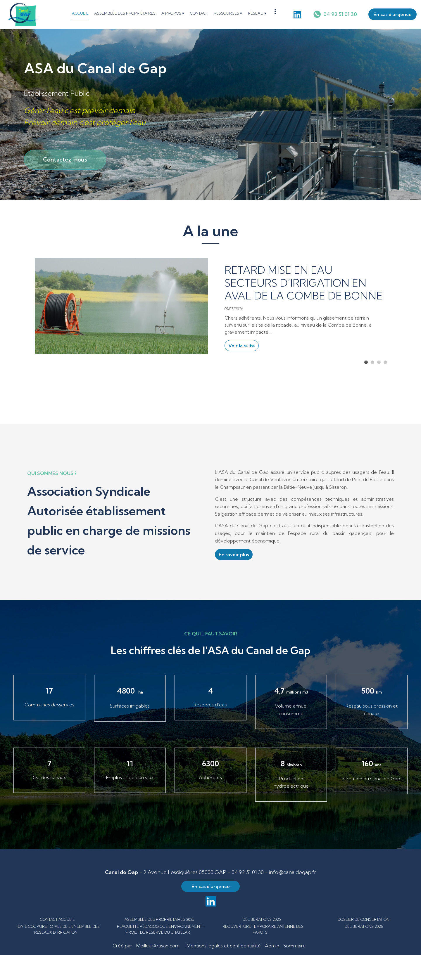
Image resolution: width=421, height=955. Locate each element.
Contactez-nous (65, 159)
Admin (272, 946)
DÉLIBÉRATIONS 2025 (262, 919)
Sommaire (294, 946)
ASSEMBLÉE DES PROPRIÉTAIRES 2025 (159, 919)
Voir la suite (241, 346)
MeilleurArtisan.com (158, 946)
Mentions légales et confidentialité (224, 946)
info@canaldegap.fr (292, 872)
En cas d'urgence (392, 14)
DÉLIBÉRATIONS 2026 (364, 926)
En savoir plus (234, 554)
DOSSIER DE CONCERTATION (363, 919)
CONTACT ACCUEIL (57, 919)
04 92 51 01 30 (248, 872)
